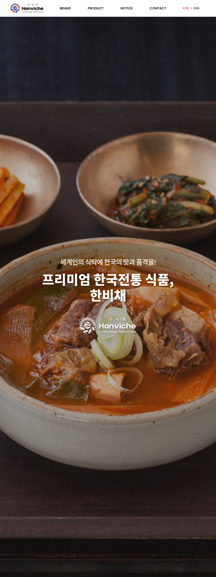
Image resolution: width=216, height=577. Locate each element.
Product (96, 8)
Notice (127, 8)
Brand (65, 8)
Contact (158, 8)
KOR (186, 8)
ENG (196, 8)
